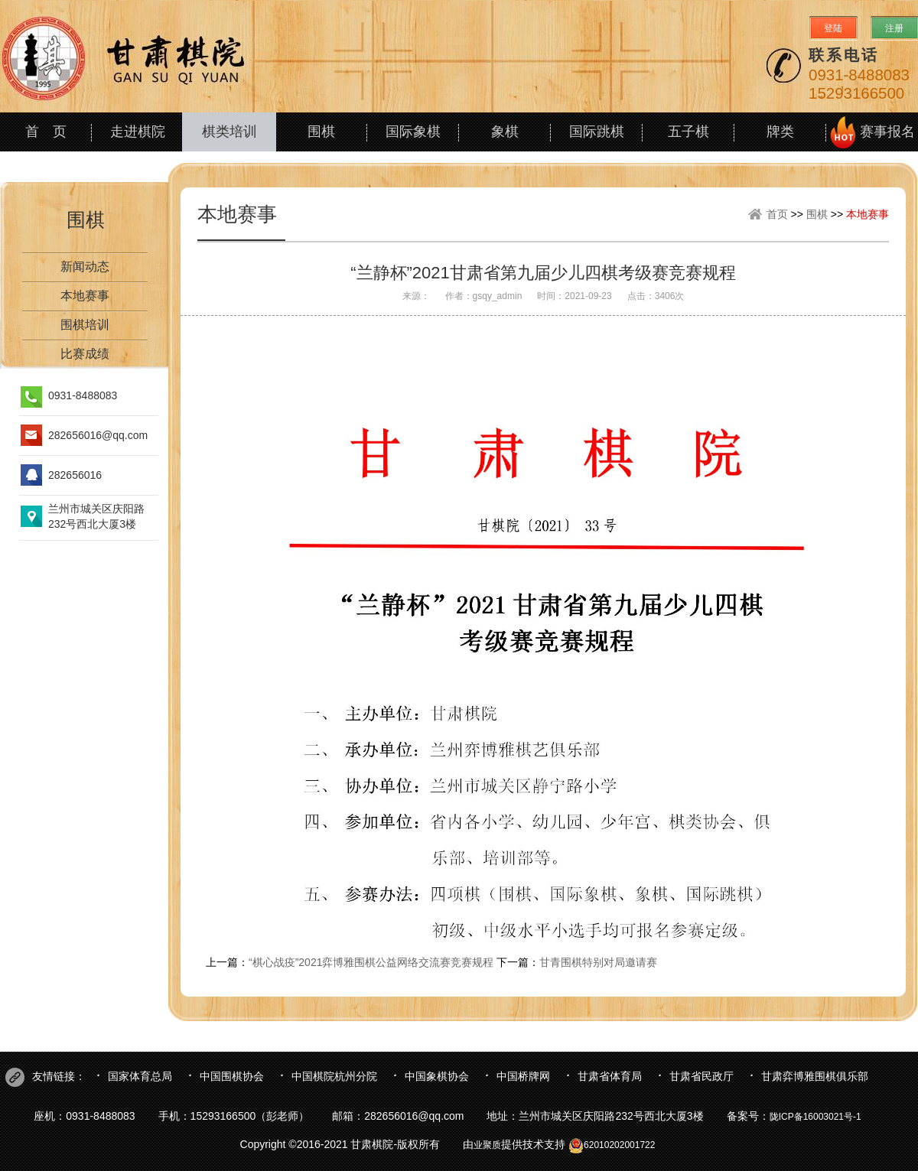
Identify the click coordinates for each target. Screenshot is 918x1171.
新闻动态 (84, 266)
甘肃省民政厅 (701, 1076)
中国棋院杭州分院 (334, 1076)
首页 (777, 214)
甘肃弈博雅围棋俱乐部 (814, 1076)
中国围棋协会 (232, 1076)
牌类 (780, 131)
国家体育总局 (140, 1076)
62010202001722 (611, 1145)
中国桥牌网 (523, 1076)
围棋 (321, 131)
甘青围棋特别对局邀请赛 (598, 962)
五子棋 (688, 131)
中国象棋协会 (437, 1076)
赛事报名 (887, 131)
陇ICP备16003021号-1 (815, 1116)
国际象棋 (413, 131)
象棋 (505, 131)
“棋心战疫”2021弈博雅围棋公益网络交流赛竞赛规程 (371, 962)
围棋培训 (84, 324)
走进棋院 (137, 131)
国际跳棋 (596, 131)
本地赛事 (84, 295)
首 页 (46, 131)
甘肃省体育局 (610, 1076)
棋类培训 (229, 131)
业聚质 (487, 1145)
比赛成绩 (84, 353)
